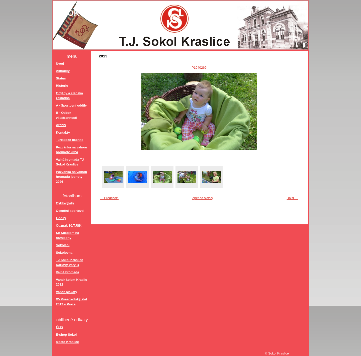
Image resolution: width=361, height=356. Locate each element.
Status (61, 78)
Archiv (61, 125)
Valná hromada (67, 272)
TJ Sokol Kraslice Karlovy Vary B (69, 262)
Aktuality (63, 71)
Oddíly (61, 218)
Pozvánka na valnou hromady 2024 (71, 149)
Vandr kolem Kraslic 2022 (71, 282)
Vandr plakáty (66, 292)
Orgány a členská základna (69, 95)
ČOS (59, 327)
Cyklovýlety (65, 203)
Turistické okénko (69, 140)
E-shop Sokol (66, 334)
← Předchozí (109, 198)
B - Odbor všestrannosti (66, 115)
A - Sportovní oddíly (71, 105)
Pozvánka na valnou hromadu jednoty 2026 (71, 177)
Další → (292, 198)
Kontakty (63, 132)
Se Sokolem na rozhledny (67, 235)
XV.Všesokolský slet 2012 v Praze (71, 301)
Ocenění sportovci (70, 211)
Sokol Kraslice (98, 13)
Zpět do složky (202, 198)
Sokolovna (64, 252)
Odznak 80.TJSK (68, 225)
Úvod (60, 63)
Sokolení (62, 245)
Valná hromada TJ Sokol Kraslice (70, 162)
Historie (62, 85)
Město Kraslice (67, 342)
